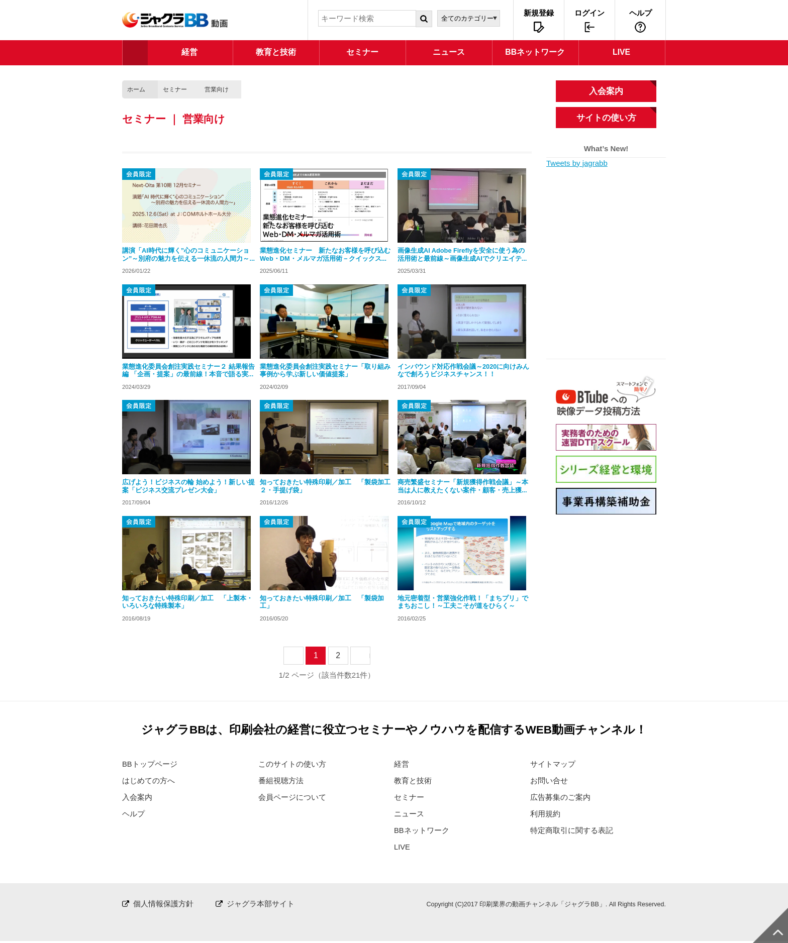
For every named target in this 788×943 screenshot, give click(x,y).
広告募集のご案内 (560, 797)
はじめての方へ (148, 781)
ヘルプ (640, 13)
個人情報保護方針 (163, 905)
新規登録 (539, 13)
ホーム (136, 89)
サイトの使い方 (606, 117)
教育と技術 (413, 781)
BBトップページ (149, 764)
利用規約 (545, 814)
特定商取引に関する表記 (571, 831)
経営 (401, 764)
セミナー (175, 89)
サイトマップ (552, 764)
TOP (135, 52)
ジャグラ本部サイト (260, 905)
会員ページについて (292, 797)
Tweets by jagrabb (577, 163)
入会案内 (606, 90)
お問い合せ (549, 781)
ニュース (409, 814)
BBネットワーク (421, 831)
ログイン (589, 13)
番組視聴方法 (281, 781)
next (369, 655)
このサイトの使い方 (292, 764)
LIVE (402, 848)
